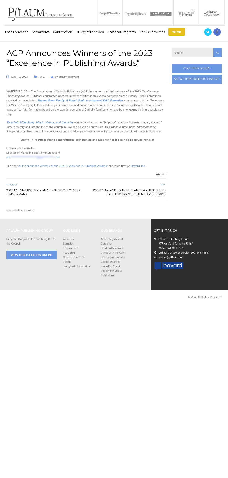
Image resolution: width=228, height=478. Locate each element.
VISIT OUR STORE (197, 68)
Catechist (106, 243)
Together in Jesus (112, 270)
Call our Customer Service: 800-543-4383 (183, 252)
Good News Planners (113, 257)
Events (67, 261)
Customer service (73, 257)
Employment (71, 248)
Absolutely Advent (112, 239)
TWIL (41, 76)
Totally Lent (108, 275)
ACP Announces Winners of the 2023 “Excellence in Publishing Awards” (63, 166)
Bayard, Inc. (138, 166)
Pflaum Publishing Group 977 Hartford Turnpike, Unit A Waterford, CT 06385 (176, 244)
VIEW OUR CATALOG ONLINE (197, 79)
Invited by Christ (110, 266)
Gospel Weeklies (111, 261)
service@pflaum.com (171, 257)
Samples (68, 243)
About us (68, 239)
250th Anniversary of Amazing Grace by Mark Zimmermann (43, 192)
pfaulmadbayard (69, 76)
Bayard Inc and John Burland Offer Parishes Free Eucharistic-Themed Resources (129, 192)
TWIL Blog (69, 252)
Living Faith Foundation (77, 266)
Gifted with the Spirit (113, 252)
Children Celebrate (112, 248)
